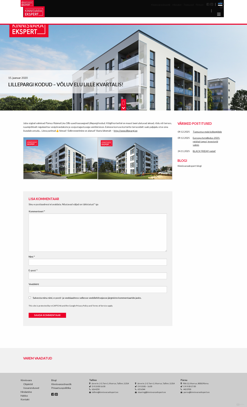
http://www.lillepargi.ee (125, 130)
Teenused (189, 4)
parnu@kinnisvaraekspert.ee (197, 392)
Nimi (32, 256)
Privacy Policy (82, 306)
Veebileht (34, 284)
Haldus (24, 395)
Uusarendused (31, 387)
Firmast (200, 4)
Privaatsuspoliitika (61, 387)
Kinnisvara (26, 380)
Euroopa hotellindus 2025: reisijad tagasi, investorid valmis (206, 141)
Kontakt (25, 399)
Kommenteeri (37, 211)
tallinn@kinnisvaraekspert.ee (105, 392)
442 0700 (187, 389)
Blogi (54, 380)
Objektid (28, 384)
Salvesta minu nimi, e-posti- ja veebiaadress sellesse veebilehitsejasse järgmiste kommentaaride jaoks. (87, 297)
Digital (240, 404)
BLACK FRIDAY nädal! (204, 151)
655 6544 (141, 389)
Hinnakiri (177, 4)
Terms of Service (100, 306)
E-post (33, 270)
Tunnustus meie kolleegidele (207, 131)
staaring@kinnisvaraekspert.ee (152, 392)
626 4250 (95, 389)
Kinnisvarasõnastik (160, 4)
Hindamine (26, 391)
